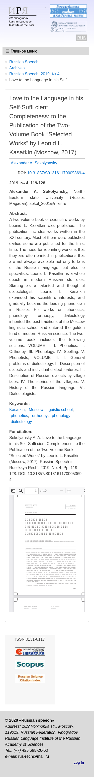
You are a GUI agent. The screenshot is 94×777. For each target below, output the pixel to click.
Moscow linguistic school (51, 410)
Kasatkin (17, 410)
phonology (61, 416)
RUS (81, 38)
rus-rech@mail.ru (33, 756)
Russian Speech (24, 62)
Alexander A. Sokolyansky (34, 163)
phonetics (19, 416)
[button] (22, 51)
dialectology (21, 422)
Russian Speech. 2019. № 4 (34, 74)
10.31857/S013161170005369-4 (56, 173)
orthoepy (40, 416)
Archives (17, 68)
